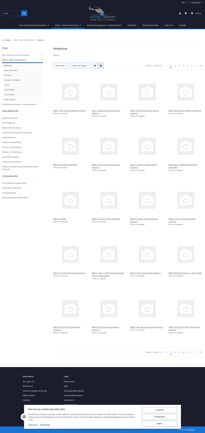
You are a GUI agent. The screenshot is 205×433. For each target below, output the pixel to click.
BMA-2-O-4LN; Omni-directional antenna (144, 220)
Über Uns (169, 25)
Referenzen (28, 386)
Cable (6, 85)
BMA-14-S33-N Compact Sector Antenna (143, 166)
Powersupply (9, 99)
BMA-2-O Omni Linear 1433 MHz (106, 219)
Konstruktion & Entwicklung (14, 183)
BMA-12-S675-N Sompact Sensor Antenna (144, 112)
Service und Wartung (11, 147)
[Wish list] (186, 13)
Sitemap (26, 400)
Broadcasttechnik (9, 118)
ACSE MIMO (9, 89)
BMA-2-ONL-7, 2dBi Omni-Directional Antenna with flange (108, 274)
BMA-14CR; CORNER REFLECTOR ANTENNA (183, 166)
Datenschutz (69, 381)
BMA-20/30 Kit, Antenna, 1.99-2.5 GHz (185, 273)
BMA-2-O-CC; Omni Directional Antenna (182, 220)
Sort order (60, 65)
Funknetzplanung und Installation (17, 132)
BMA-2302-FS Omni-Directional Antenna (66, 328)
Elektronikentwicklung (11, 128)
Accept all (159, 410)
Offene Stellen (29, 395)
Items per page (79, 65)
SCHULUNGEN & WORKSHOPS (15, 197)
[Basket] (196, 13)
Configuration (159, 417)
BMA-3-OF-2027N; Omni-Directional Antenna (184, 328)
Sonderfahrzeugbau (11, 157)
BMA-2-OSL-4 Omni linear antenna (145, 273)
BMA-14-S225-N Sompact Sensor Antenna (106, 166)
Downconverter (11, 70)
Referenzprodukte (150, 25)
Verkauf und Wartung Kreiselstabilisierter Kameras (20, 168)
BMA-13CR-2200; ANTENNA (65, 164)
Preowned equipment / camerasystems (19, 104)
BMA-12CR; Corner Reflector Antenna (185, 110)
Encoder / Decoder (12, 80)
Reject (159, 424)
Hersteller (132, 25)
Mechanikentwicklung (11, 142)
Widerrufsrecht (70, 405)
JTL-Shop (191, 430)
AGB (65, 386)
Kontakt (182, 25)
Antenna (8, 65)
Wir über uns (28, 381)
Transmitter (9, 94)
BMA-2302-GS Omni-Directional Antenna (105, 328)
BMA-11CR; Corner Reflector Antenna (69, 110)
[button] (180, 13)
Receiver (8, 75)
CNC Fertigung (8, 123)
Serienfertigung (9, 193)
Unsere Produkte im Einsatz (35, 391)
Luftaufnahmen (9, 137)
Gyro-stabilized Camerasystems (16, 55)
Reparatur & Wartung (11, 188)
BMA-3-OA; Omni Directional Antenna (146, 327)
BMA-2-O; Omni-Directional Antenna (69, 273)
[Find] (11, 13)
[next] (200, 65)
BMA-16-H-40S (59, 219)
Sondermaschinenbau (11, 161)
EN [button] (183, 2)
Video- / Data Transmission (14, 60)
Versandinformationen (74, 395)
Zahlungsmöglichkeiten (74, 391)
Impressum (196, 2)
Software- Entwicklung (12, 152)
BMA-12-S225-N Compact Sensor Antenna (106, 112)
